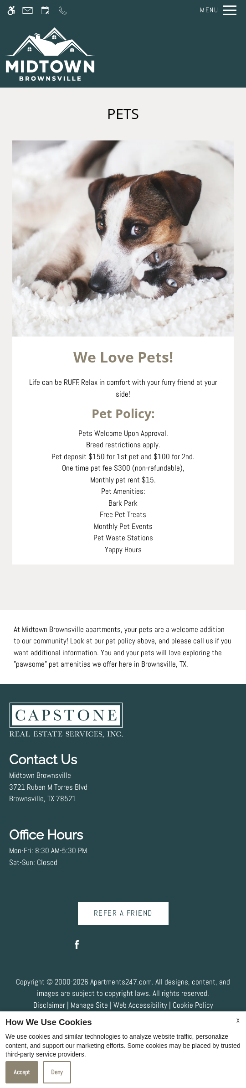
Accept (22, 1072)
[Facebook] (77, 948)
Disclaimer (49, 1005)
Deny (57, 1072)
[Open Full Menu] (216, 10)
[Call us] (62, 10)
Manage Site (89, 1005)
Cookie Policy (193, 1005)
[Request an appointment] (45, 10)
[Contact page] (27, 10)
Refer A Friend (123, 913)
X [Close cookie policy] (238, 1020)
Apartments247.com (121, 982)
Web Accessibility (140, 1005)
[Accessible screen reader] (11, 10)
